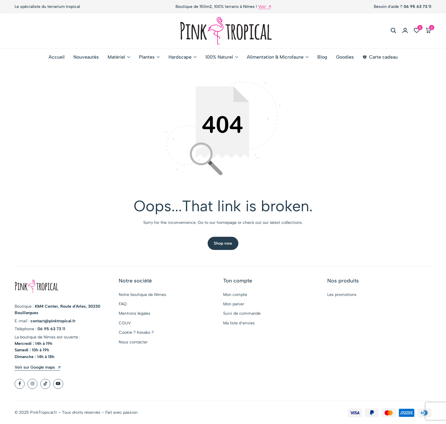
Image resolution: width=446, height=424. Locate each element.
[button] (417, 31)
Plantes (147, 57)
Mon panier (233, 304)
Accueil (57, 57)
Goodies (345, 57)
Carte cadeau (380, 57)
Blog (322, 57)
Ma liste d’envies (239, 323)
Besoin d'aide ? (402, 6)
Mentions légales (134, 313)
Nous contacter (133, 342)
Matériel (116, 57)
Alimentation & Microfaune (275, 57)
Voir (264, 7)
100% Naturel (219, 57)
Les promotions (342, 294)
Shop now (223, 243)
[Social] (20, 384)
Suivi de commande (242, 313)
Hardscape (180, 57)
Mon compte (235, 294)
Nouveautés (86, 57)
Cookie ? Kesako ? (136, 332)
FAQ (123, 304)
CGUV (125, 323)
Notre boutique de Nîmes (142, 294)
